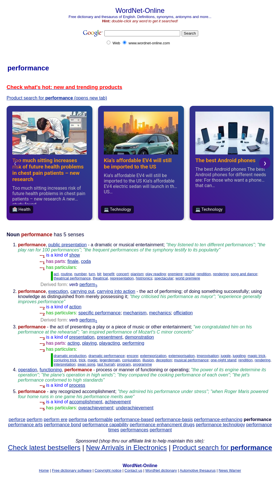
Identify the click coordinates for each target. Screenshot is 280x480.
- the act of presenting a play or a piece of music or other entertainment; (135, 332)
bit (99, 274)
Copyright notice (108, 470)
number (80, 274)
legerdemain (110, 360)
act (56, 274)
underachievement (135, 407)
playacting (109, 343)
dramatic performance (106, 356)
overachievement (95, 407)
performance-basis (174, 419)
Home (44, 470)
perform (89, 284)
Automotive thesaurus (198, 470)
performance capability (105, 424)
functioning (51, 369)
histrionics (144, 278)
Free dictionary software (72, 470)
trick (82, 360)
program (124, 364)
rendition (203, 274)
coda (86, 261)
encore (132, 356)
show (74, 255)
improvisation (208, 356)
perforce (17, 419)
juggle (226, 356)
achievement (118, 401)
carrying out (82, 291)
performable (100, 419)
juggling (239, 356)
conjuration (131, 360)
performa (78, 419)
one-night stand (223, 360)
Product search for (222, 447)
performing (133, 343)
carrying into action (116, 291)
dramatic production (70, 356)
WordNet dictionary (161, 470)
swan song (86, 364)
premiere (175, 274)
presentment (109, 337)
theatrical (100, 278)
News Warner (230, 470)
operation (27, 369)
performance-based (134, 419)
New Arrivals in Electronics (126, 447)
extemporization (153, 356)
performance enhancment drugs (162, 424)
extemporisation (181, 356)
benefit (108, 274)
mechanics (160, 312)
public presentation (67, 244)
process (77, 385)
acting (73, 343)
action (75, 306)
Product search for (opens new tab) (57, 98)
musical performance (191, 360)
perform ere (55, 419)
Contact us (133, 470)
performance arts (25, 424)
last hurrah (106, 364)
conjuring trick (65, 360)
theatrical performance (72, 278)
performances (134, 429)
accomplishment (85, 401)
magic (93, 360)
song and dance (244, 274)
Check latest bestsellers (44, 447)
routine (66, 274)
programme (142, 364)
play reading (156, 274)
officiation (183, 312)
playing (89, 343)
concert (122, 274)
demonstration (139, 337)
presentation (81, 337)
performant (161, 429)
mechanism (135, 312)
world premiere (188, 278)
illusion (148, 360)
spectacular (163, 278)
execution (58, 291)
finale (72, 261)
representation (122, 278)
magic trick (256, 356)
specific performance (99, 312)
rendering (221, 274)
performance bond (62, 424)
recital (189, 274)
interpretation (65, 364)
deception (164, 360)
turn (92, 274)
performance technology (220, 424)
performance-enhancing (218, 419)
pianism (137, 274)
